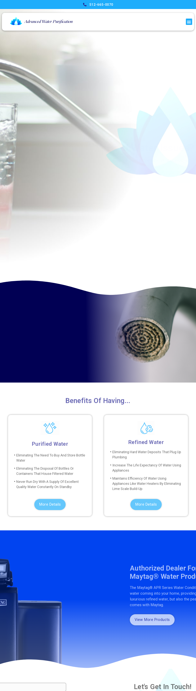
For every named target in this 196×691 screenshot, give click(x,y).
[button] (189, 22)
